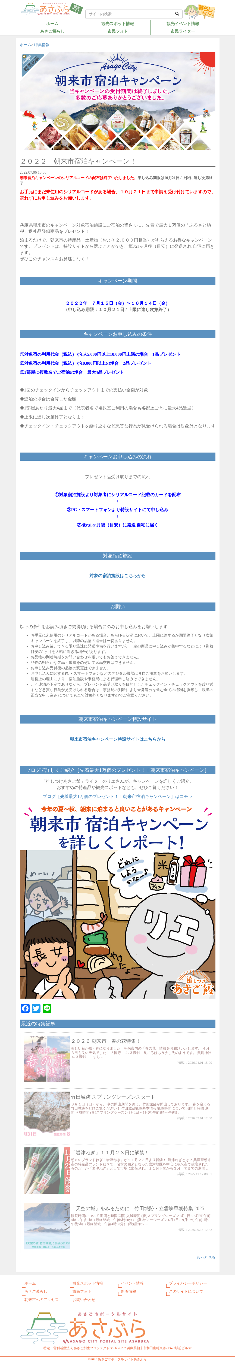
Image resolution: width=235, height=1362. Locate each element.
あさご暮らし (52, 31)
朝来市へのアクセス (41, 1300)
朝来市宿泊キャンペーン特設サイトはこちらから (117, 739)
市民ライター (183, 31)
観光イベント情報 (183, 23)
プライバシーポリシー (188, 1283)
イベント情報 (132, 1283)
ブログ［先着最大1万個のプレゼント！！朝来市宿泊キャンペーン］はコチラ (118, 796)
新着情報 (128, 1291)
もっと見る (205, 1257)
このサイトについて (186, 1291)
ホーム (52, 23)
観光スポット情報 (117, 23)
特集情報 (41, 45)
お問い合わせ (84, 1300)
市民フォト (118, 31)
